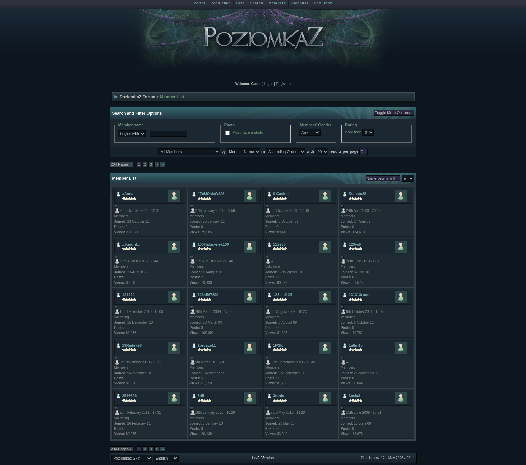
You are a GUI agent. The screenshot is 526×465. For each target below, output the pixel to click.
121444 (128, 295)
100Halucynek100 (213, 244)
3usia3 (354, 396)
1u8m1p (356, 345)
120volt (355, 244)
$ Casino (281, 194)
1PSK (278, 345)
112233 (279, 244)
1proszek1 (207, 345)
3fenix (278, 396)
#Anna (128, 194)
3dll (201, 396)
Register (282, 84)
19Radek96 (132, 345)
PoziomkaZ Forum (137, 97)
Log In (268, 84)
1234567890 (208, 295)
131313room (359, 295)
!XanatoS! (357, 194)
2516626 (129, 396)
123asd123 (282, 295)
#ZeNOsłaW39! (211, 194)
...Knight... (131, 244)
